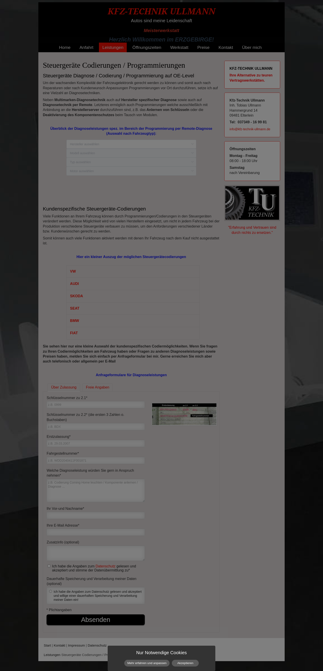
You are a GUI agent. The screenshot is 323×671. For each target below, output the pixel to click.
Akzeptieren (185, 663)
